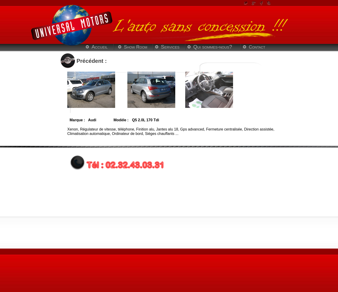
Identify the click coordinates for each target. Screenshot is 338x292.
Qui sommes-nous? (212, 47)
